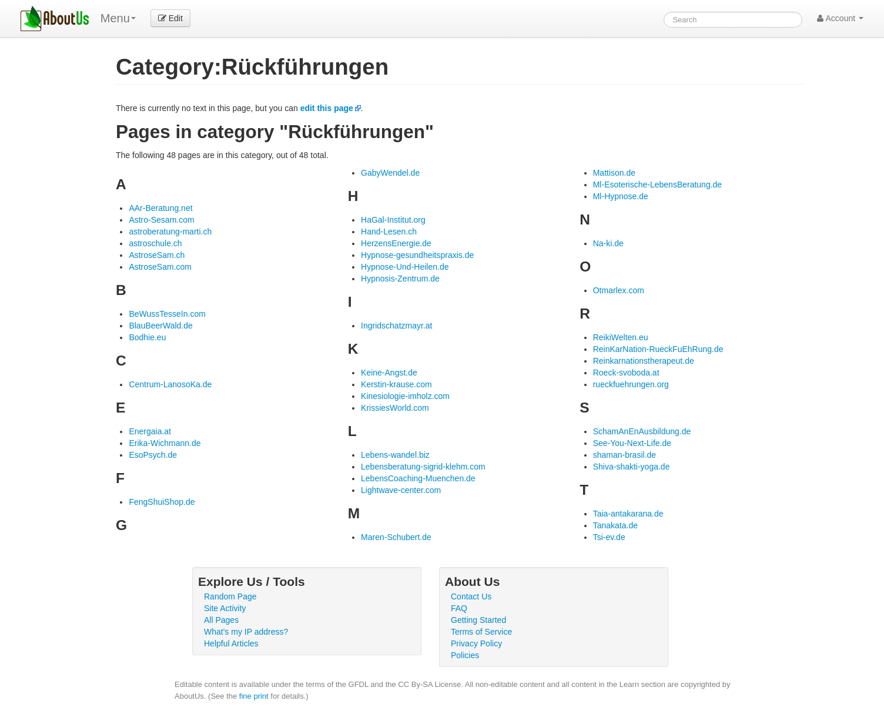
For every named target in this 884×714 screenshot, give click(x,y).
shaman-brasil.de (624, 455)
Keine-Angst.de (389, 372)
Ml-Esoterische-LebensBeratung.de (657, 184)
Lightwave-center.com (401, 490)
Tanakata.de (615, 525)
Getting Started (478, 620)
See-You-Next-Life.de (632, 443)
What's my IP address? (246, 631)
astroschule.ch (155, 243)
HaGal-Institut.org (393, 219)
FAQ (459, 608)
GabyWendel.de (390, 172)
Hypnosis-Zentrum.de (400, 278)
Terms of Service (481, 631)
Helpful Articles (231, 643)
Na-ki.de (608, 243)
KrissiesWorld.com (395, 408)
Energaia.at (150, 431)
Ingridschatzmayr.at (396, 325)
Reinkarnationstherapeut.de (643, 361)
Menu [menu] (118, 18)
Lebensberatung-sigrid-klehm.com (423, 466)
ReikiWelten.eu (620, 337)
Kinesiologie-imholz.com (405, 396)
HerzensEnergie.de (396, 243)
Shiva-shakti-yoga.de (631, 466)
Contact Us (471, 596)
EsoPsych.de (153, 455)
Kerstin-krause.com (396, 384)
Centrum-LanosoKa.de (170, 384)
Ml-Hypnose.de (620, 196)
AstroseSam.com (160, 266)
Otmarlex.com (618, 290)
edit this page (326, 108)
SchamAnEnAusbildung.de (642, 431)
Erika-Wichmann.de (164, 443)
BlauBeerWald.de (160, 325)
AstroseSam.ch (157, 255)
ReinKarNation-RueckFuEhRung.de (658, 349)
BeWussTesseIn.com (167, 314)
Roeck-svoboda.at (626, 372)
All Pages (221, 620)
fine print (254, 696)
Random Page (230, 596)
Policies (465, 655)
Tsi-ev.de (609, 537)
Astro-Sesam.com (161, 219)
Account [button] (840, 18)
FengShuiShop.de (162, 502)
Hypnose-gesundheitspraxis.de (417, 255)
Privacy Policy (476, 643)
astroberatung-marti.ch (170, 231)
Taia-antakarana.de (628, 513)
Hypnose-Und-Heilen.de (404, 266)
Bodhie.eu (147, 337)
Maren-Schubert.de (396, 537)
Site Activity (225, 608)
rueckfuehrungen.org (631, 384)
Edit (170, 18)
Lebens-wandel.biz (395, 455)
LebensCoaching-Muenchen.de (418, 478)
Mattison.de (614, 172)
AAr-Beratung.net (160, 208)
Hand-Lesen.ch (389, 231)
